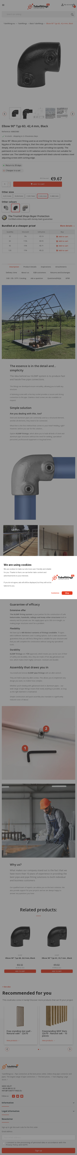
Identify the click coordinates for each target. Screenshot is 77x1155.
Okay (67, 593)
